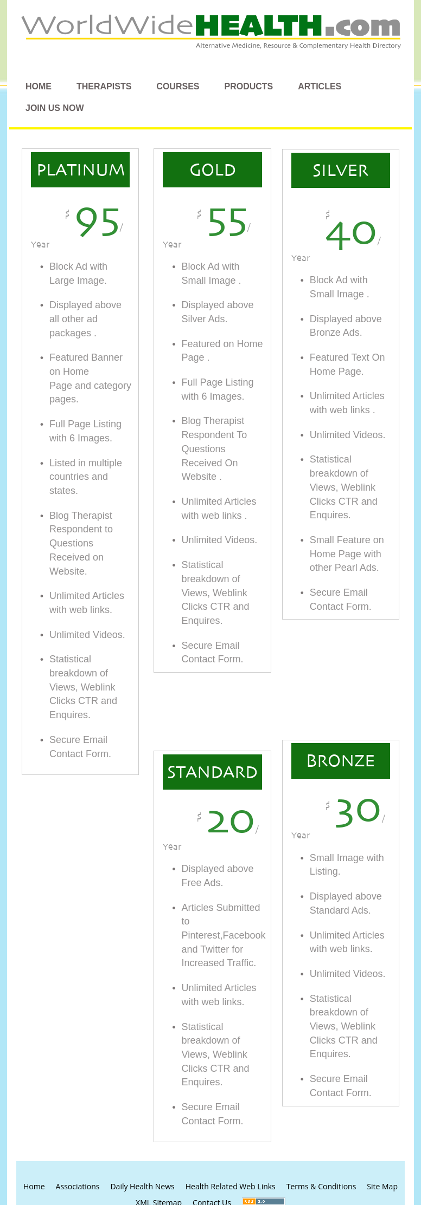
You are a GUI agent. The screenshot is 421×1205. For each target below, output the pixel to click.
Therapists (103, 86)
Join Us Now (54, 108)
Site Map (382, 1186)
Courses (177, 86)
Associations (78, 1186)
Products (248, 86)
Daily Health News (142, 1186)
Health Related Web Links (231, 1186)
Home (38, 86)
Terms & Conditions (321, 1186)
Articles (319, 86)
